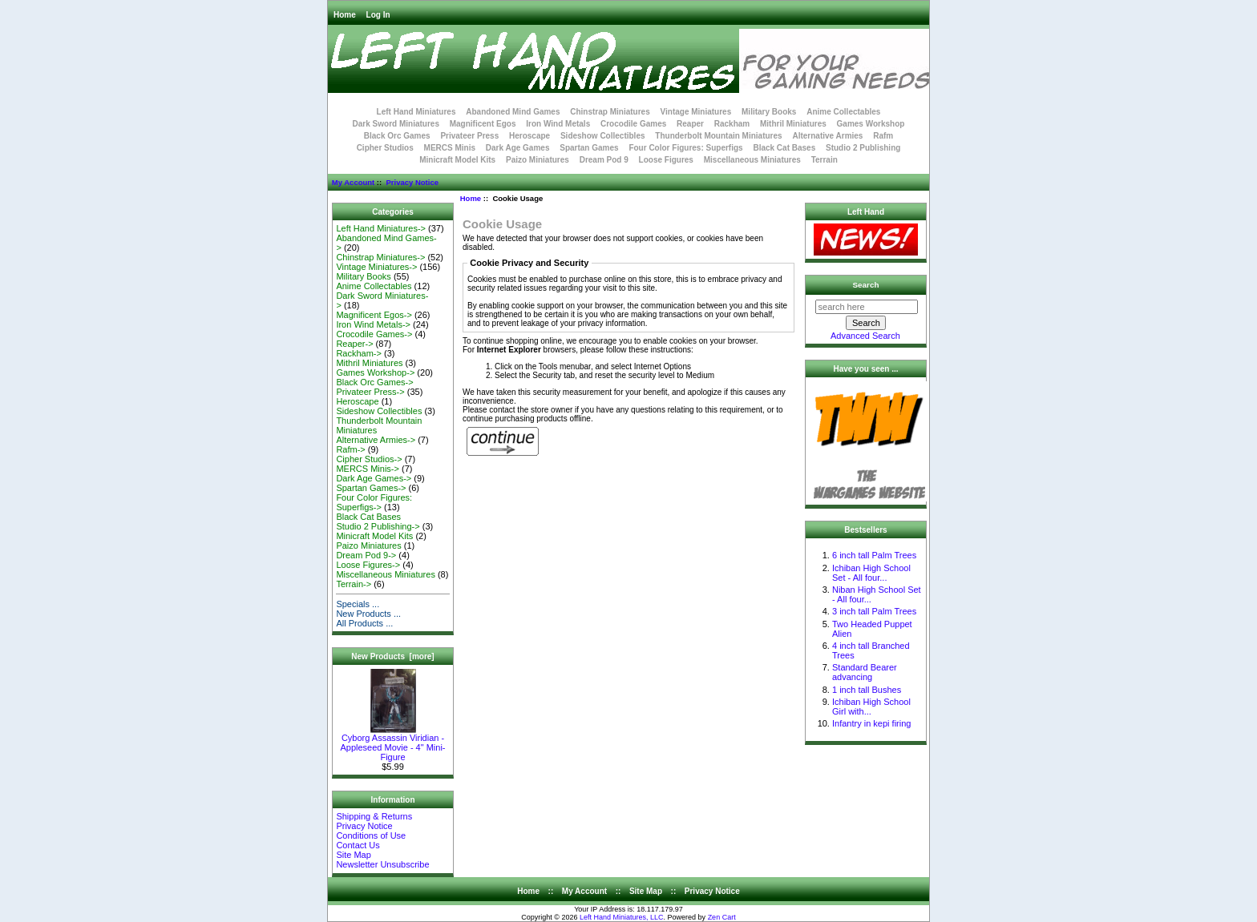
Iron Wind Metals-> (373, 324)
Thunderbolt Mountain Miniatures (718, 135)
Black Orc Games (397, 135)
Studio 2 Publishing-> (377, 526)
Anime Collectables (843, 111)
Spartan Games (589, 147)
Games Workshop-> (375, 372)
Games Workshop (871, 123)
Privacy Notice (412, 182)
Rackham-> (359, 353)
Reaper (690, 123)
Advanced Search (865, 335)
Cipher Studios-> (369, 459)
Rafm (883, 135)
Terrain (824, 159)
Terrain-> (353, 584)
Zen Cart (722, 917)
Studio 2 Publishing (863, 147)
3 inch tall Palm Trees (874, 611)
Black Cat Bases (784, 147)
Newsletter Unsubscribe (382, 864)
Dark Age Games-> (373, 478)
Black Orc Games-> (374, 382)
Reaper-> (354, 343)
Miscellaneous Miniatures (752, 159)
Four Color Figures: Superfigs (685, 147)
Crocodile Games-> (374, 334)
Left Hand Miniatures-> (381, 228)
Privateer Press (469, 135)
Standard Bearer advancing (864, 672)
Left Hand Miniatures (416, 111)
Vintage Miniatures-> (376, 267)
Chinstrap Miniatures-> (380, 257)
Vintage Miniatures (696, 111)
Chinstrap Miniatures (609, 111)
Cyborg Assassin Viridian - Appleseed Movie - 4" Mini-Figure (392, 743)
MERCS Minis (449, 147)
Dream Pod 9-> (366, 555)
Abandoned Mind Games (513, 111)
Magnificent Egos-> (373, 315)
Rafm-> (350, 449)
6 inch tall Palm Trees (874, 555)
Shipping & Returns (374, 816)
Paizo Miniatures (537, 159)
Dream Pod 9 (604, 159)
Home (344, 14)
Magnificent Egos (483, 123)
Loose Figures (666, 159)
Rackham (732, 123)
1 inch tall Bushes (866, 690)
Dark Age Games (518, 147)
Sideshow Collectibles (602, 135)
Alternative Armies (827, 135)
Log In (378, 14)
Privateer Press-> (370, 392)
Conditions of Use (371, 835)
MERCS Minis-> (367, 468)
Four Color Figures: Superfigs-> (374, 502)
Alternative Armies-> (375, 440)
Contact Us (357, 845)
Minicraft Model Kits (457, 159)
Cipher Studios (385, 147)
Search (866, 284)
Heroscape (529, 135)
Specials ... (357, 604)
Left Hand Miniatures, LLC (622, 917)
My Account (353, 182)
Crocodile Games (633, 123)
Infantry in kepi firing (871, 723)
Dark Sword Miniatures (396, 123)
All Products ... (364, 623)
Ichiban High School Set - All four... (871, 572)
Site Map (353, 855)
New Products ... (368, 613)
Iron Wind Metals (558, 123)
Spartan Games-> (371, 488)
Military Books (769, 111)
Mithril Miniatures (793, 123)
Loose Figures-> (368, 565)
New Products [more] (392, 656)
